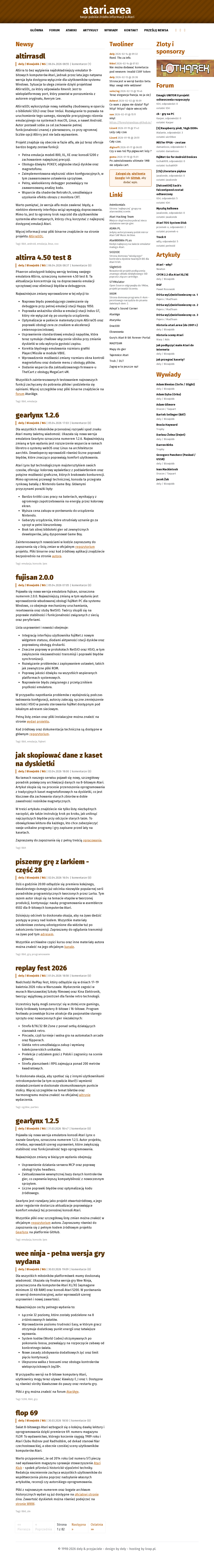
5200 (24, 1399)
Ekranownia (116, 332)
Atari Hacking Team (121, 216)
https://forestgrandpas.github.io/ (130, 122)
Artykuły (90, 30)
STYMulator (116, 282)
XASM (112, 293)
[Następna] (78, 1527)
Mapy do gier (117, 349)
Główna (36, 30)
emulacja (42, 243)
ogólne (25, 1107)
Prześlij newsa (156, 30)
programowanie (41, 954)
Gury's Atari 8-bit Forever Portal (129, 337)
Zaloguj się (123, 173)
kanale (69, 947)
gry (29, 954)
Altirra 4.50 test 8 (44, 257)
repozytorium (85, 547)
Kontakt (131, 30)
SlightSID (115, 267)
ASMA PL (115, 228)
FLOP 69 (27, 1413)
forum (20, 394)
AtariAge (72, 1392)
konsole (37, 563)
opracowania (92, 840)
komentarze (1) (81, 64)
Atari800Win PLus (120, 240)
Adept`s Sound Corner (123, 308)
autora (56, 556)
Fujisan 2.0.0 (35, 577)
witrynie (84, 1095)
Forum (54, 30)
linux (50, 243)
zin (28, 1511)
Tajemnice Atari (118, 355)
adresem (46, 934)
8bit (23, 243)
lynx (45, 563)
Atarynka (115, 320)
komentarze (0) (81, 265)
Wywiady (111, 30)
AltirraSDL (30, 56)
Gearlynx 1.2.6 (37, 415)
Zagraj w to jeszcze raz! (123, 366)
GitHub (135, 178)
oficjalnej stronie (87, 1494)
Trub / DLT (116, 361)
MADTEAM (115, 343)
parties (35, 1107)
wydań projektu (38, 721)
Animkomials (117, 204)
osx (56, 243)
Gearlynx (22, 1232)
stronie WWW (25, 1504)
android (31, 243)
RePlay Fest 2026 (41, 968)
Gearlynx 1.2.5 (37, 1121)
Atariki (71, 30)
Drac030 (114, 326)
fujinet (42, 741)
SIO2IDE (114, 252)
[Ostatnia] (97, 1527)
